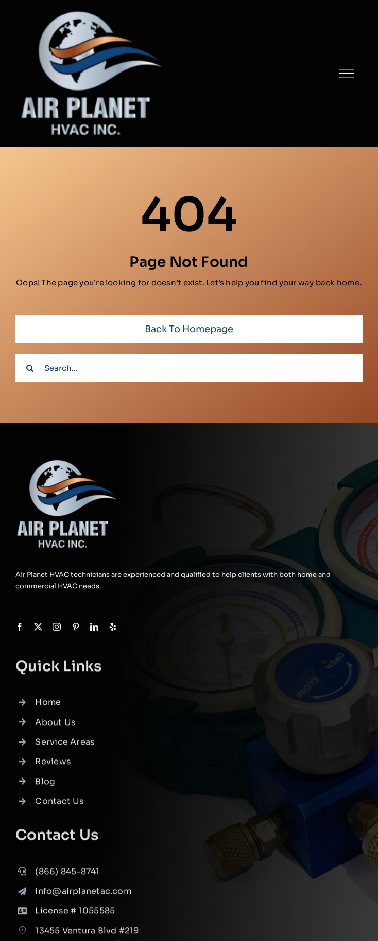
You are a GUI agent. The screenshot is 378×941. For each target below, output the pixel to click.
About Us (55, 724)
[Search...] (189, 368)
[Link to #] (346, 73)
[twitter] (38, 627)
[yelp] (113, 627)
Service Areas (65, 744)
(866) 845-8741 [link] (67, 873)
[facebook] (19, 627)
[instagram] (57, 627)
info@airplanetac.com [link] (83, 894)
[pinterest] (76, 627)
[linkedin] (94, 627)
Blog (45, 784)
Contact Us (59, 804)
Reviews (53, 764)
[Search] (29, 368)
